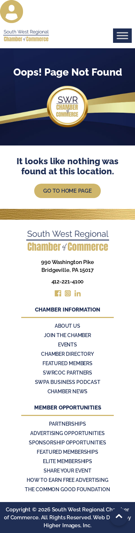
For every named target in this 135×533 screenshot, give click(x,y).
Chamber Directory (67, 354)
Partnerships (67, 424)
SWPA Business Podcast (67, 382)
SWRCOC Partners (68, 373)
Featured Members (67, 363)
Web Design (108, 517)
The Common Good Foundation (67, 489)
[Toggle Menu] (122, 35)
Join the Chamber (67, 335)
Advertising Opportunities (67, 433)
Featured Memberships (67, 452)
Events (67, 345)
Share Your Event (67, 471)
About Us (67, 326)
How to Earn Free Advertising (67, 480)
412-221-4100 (67, 281)
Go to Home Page (67, 191)
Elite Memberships (67, 461)
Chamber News (68, 391)
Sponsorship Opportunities (68, 442)
